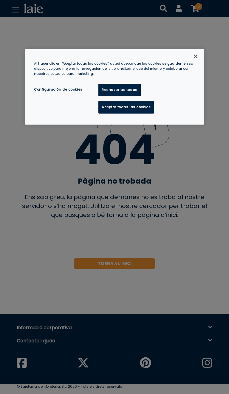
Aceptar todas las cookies (126, 107)
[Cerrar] (195, 56)
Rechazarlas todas (119, 90)
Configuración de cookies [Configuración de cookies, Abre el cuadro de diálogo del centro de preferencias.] (58, 89)
